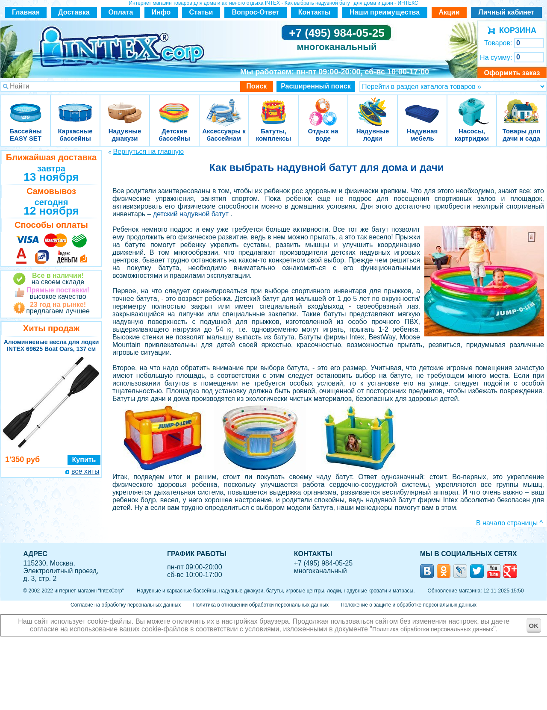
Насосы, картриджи (472, 106)
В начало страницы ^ (509, 523)
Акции (448, 12)
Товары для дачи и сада (522, 106)
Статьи (201, 12)
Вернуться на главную (148, 151)
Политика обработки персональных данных (432, 629)
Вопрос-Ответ (255, 12)
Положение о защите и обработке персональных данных (408, 605)
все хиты (85, 471)
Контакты (314, 12)
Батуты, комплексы (273, 106)
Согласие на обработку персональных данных (126, 605)
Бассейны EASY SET (26, 106)
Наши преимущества (385, 12)
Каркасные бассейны (75, 106)
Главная (26, 12)
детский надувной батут (191, 214)
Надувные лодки (373, 106)
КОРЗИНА (515, 30)
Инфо (161, 12)
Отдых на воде (323, 106)
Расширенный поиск (316, 86)
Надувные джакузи (125, 106)
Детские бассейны (174, 106)
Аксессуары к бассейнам (223, 106)
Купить (84, 459)
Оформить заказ (512, 73)
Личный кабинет (507, 12)
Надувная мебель (422, 106)
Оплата (121, 12)
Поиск (256, 86)
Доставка (74, 12)
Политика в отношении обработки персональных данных (261, 605)
